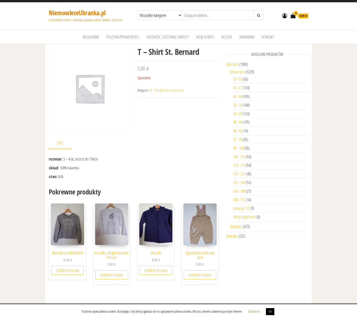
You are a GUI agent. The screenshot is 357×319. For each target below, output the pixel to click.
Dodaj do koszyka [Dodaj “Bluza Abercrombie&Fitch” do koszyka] (67, 270)
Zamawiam (246, 37)
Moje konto (205, 37)
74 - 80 (237, 113)
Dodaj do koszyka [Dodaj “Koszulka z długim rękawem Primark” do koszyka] (111, 275)
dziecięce (165, 90)
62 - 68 (237, 96)
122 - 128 (239, 182)
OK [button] (270, 311)
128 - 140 (239, 191)
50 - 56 (237, 79)
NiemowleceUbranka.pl (77, 12)
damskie (232, 236)
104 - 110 (239, 156)
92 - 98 (237, 139)
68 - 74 (237, 105)
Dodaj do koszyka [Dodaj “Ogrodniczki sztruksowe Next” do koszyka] (200, 275)
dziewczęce (177, 90)
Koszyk (227, 37)
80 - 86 (237, 122)
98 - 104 (153, 90)
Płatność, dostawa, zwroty (168, 37)
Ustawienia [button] (254, 311)
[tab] (63, 143)
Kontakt (268, 37)
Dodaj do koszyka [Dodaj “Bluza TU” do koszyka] (155, 270)
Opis (60, 143)
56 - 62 (237, 87)
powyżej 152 (241, 208)
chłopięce (236, 226)
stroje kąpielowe (244, 216)
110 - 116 (239, 165)
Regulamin (91, 37)
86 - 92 (237, 130)
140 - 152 (239, 199)
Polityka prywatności (122, 37)
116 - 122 (239, 173)
